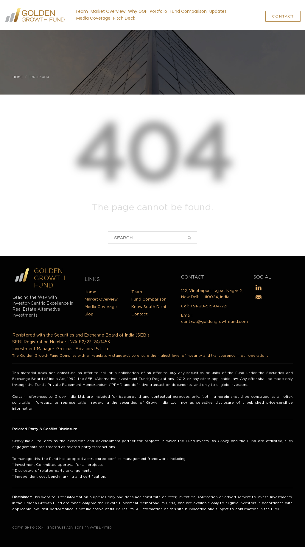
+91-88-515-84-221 (208, 306)
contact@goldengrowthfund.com (214, 322)
